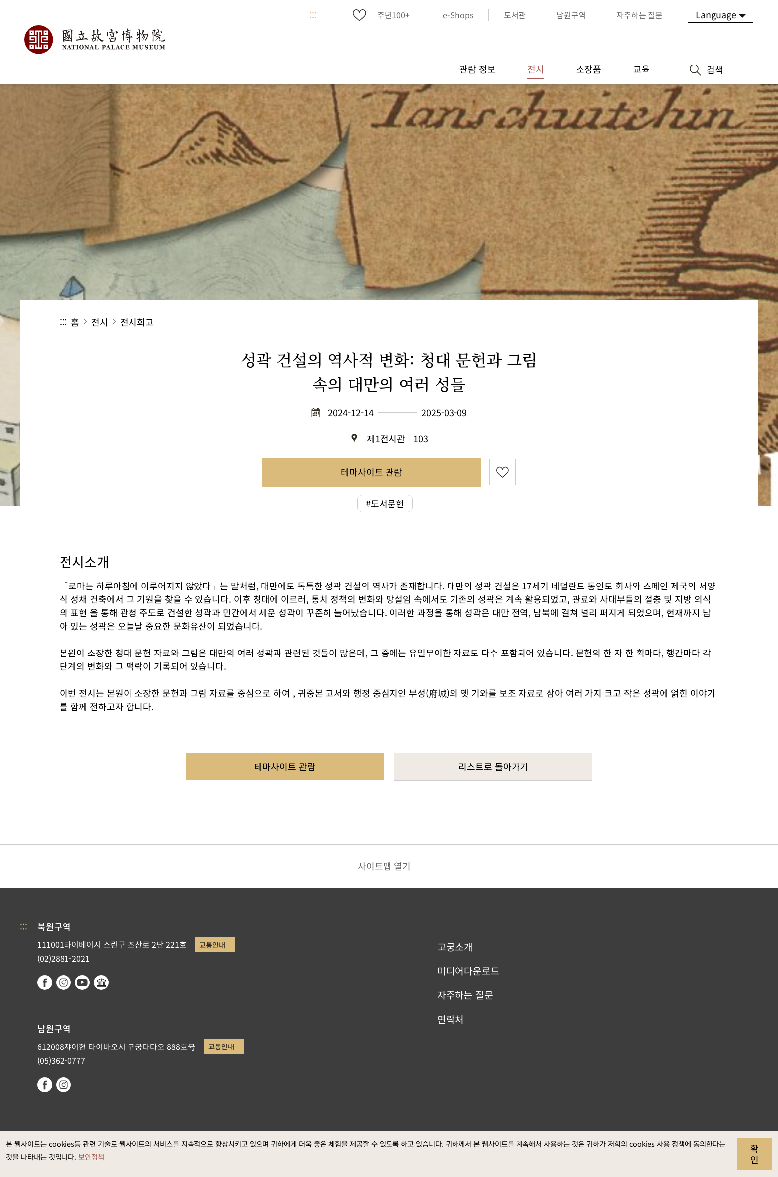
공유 (610, 321)
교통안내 (212, 944)
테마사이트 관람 (371, 471)
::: (313, 14)
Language (716, 14)
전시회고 (137, 321)
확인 (754, 1154)
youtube (82, 982)
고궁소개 (455, 947)
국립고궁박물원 (94, 40)
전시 (99, 321)
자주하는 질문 (465, 995)
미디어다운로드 (468, 971)
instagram (63, 982)
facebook (44, 982)
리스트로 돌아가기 (493, 766)
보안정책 (91, 1156)
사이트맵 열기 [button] (384, 865)
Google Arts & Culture (101, 982)
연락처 (450, 1019)
